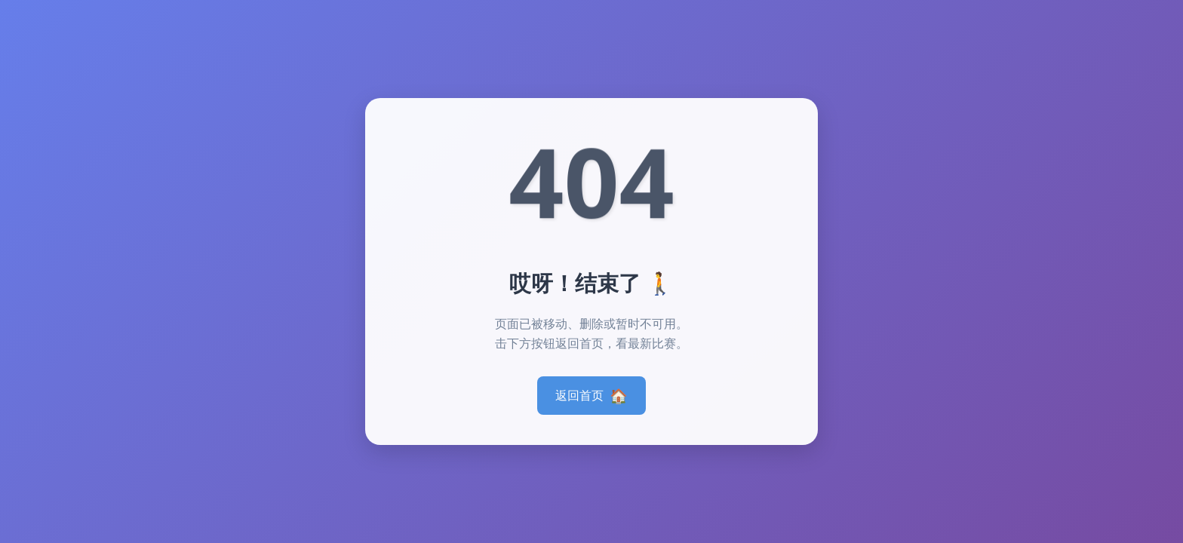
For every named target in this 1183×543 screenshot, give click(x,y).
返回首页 (591, 395)
